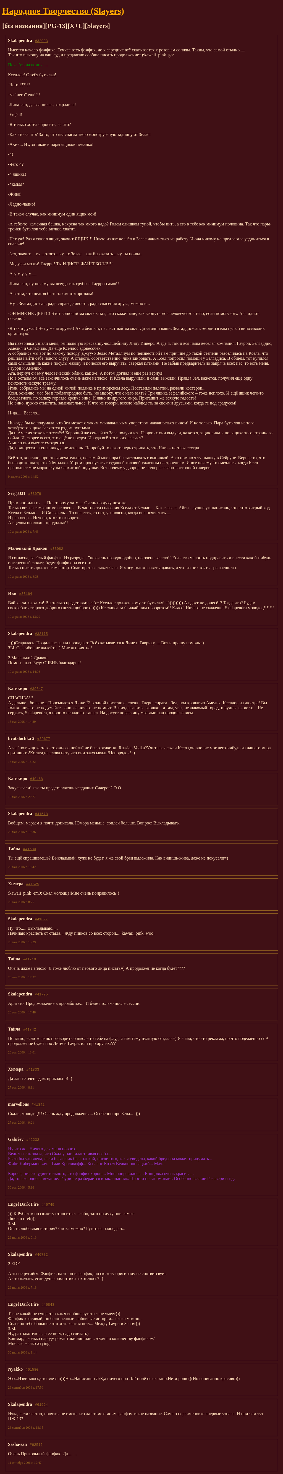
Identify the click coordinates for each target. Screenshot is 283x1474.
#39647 (36, 688)
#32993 (41, 40)
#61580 (31, 1369)
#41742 (29, 1029)
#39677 (43, 738)
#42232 (32, 1139)
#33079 (34, 493)
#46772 (41, 1254)
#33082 (56, 548)
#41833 (32, 1069)
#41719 (29, 959)
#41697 (41, 918)
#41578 (41, 813)
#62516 (36, 1444)
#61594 (41, 1404)
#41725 (41, 994)
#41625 (32, 883)
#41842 (38, 1104)
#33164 (25, 593)
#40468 (36, 778)
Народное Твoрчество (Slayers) (63, 11)
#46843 (47, 1304)
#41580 (29, 848)
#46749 (47, 1204)
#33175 (41, 633)
